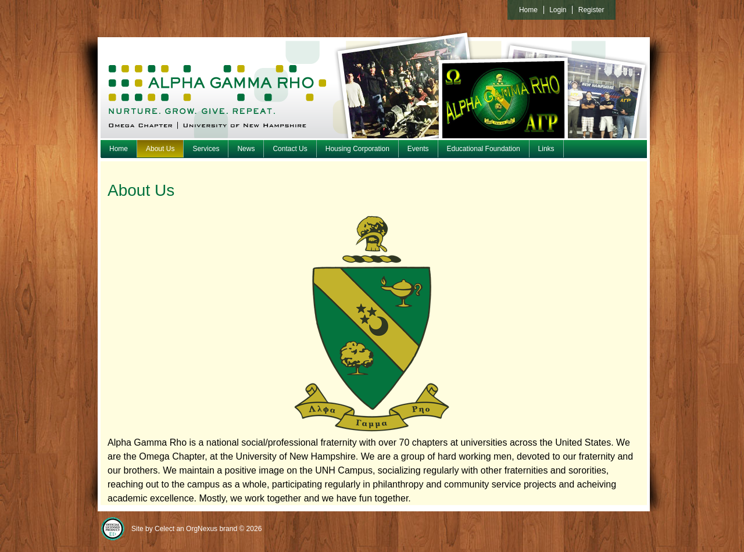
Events (418, 149)
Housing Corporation (357, 149)
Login (557, 10)
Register (591, 10)
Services (205, 149)
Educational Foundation (483, 149)
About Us (160, 149)
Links (546, 149)
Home (118, 149)
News (246, 149)
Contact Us (290, 149)
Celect (164, 529)
